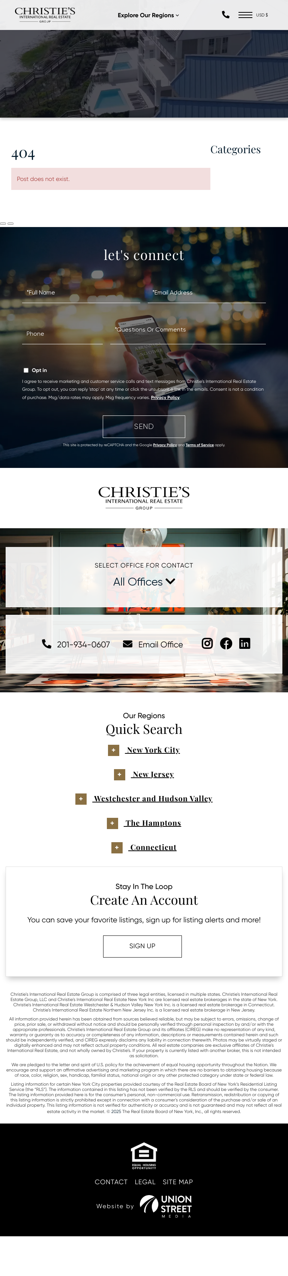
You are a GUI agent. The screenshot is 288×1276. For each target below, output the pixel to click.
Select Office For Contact (143, 603)
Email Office (153, 682)
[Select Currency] (262, 17)
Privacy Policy (165, 430)
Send (144, 458)
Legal (146, 1221)
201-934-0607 (69, 682)
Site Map (183, 1221)
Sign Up (140, 985)
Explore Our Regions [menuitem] (152, 17)
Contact (106, 1221)
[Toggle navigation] (244, 16)
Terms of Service (200, 477)
